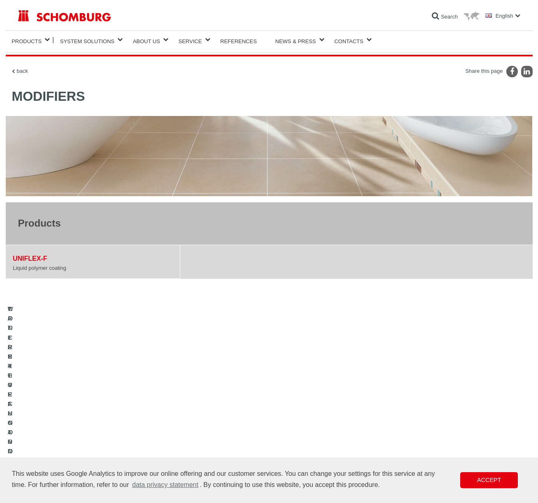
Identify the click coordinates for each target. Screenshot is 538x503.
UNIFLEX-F (30, 255)
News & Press (295, 40)
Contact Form (204, 444)
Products (27, 40)
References (238, 40)
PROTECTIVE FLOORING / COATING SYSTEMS (73, 444)
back (22, 68)
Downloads (201, 431)
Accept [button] (489, 480)
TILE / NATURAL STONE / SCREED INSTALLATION (76, 431)
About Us (146, 40)
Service (190, 40)
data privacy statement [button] (165, 484)
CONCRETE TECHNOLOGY (50, 456)
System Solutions (87, 40)
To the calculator (207, 419)
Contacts (348, 40)
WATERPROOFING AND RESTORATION (64, 419)
